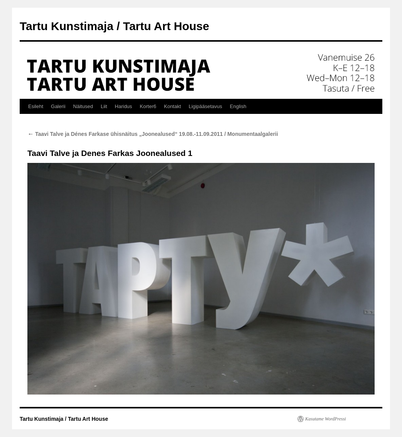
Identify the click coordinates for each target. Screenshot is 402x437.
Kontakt (172, 106)
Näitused (83, 106)
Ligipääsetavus (205, 106)
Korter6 (148, 106)
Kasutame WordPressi (325, 419)
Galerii (58, 106)
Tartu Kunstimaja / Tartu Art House (114, 26)
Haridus (123, 106)
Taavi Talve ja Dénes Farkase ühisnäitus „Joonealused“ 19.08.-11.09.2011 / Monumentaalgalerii (152, 134)
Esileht (35, 106)
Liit (104, 106)
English (238, 106)
